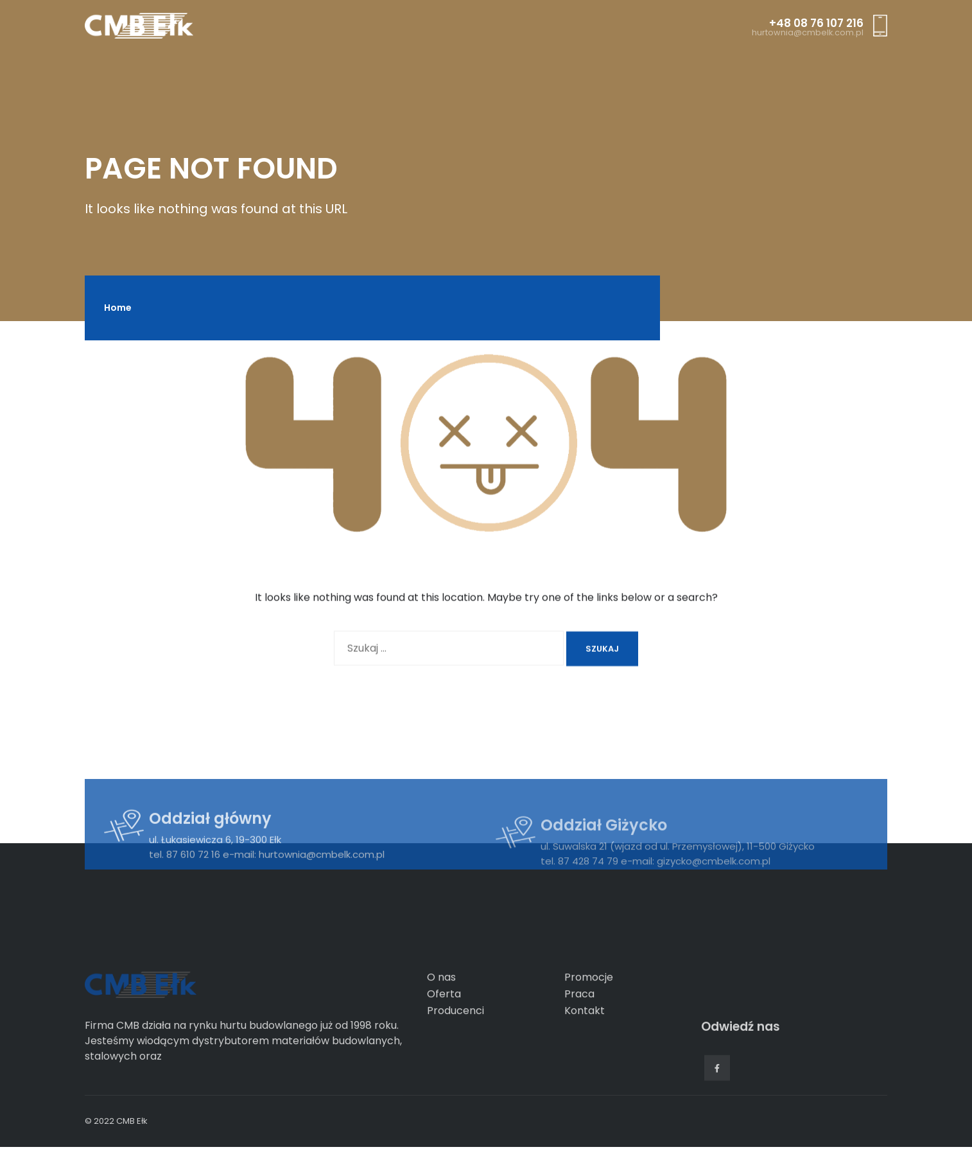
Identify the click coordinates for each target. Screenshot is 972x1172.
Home (118, 307)
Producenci (455, 1054)
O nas (441, 1020)
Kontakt (584, 1054)
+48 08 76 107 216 (816, 23)
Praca (579, 1037)
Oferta (444, 1037)
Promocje (588, 1020)
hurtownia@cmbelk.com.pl (808, 33)
